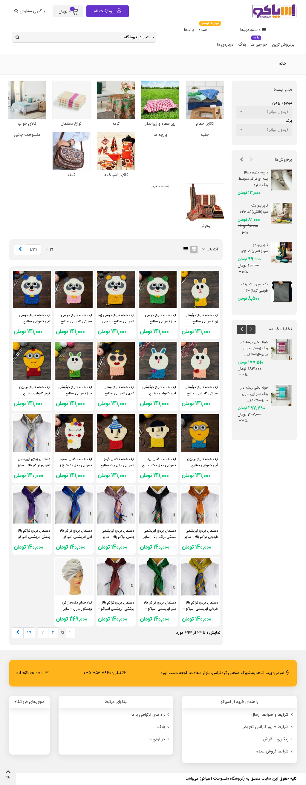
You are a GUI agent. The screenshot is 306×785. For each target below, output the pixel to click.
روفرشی (205, 226)
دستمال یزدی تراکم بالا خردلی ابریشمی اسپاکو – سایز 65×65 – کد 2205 (200, 609)
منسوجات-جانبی (27, 135)
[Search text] (89, 37)
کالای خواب (27, 124)
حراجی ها (259, 42)
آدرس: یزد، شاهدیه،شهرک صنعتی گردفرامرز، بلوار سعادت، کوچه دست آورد (225, 673)
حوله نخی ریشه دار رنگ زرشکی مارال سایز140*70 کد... (254, 348)
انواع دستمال (71, 124)
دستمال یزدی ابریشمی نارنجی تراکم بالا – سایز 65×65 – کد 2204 (201, 537)
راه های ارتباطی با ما (150, 714)
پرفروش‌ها (283, 159)
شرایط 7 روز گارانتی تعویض (267, 727)
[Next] (20, 249)
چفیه (205, 135)
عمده (204, 28)
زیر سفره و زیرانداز (160, 124)
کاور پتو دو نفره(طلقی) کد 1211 (254, 248)
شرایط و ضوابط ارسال (272, 714)
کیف (71, 175)
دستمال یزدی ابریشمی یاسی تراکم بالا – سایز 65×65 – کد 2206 (118, 537)
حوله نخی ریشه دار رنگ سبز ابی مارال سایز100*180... (254, 394)
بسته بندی (160, 186)
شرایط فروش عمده (275, 751)
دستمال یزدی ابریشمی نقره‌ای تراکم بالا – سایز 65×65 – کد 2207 (34, 465)
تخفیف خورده (280, 329)
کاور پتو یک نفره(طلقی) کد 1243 (253, 209)
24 (49, 250)
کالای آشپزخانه (116, 175)
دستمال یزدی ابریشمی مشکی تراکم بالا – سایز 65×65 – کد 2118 (159, 537)
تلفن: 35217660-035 (105, 673)
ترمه (116, 124)
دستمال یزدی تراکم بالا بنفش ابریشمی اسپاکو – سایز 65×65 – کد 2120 (32, 537)
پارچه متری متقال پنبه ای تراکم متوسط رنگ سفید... (253, 179)
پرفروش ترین (283, 44)
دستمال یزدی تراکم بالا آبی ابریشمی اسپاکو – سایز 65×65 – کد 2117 (75, 537)
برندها (189, 30)
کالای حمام (205, 124)
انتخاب (209, 250)
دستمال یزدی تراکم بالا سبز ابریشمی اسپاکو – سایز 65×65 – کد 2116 (159, 609)
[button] (251, 160)
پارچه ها (160, 135)
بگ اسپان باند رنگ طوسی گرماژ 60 (254, 287)
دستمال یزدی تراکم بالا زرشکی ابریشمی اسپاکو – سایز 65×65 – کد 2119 (116, 609)
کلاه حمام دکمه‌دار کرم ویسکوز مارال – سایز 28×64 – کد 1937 (77, 609)
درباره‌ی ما (225, 44)
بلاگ (242, 44)
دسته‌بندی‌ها (253, 30)
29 (29, 632)
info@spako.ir (32, 673)
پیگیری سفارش (278, 739)
